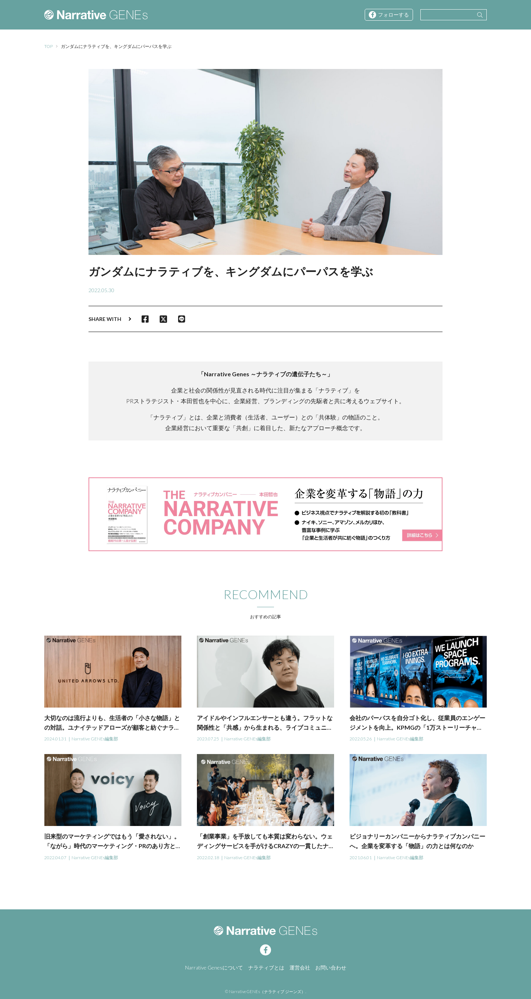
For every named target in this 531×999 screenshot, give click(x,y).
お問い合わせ (330, 967)
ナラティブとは (266, 967)
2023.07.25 (208, 739)
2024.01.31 (55, 739)
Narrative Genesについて (214, 967)
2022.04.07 (55, 857)
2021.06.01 (361, 857)
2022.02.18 (208, 857)
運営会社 (299, 967)
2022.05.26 (361, 739)
